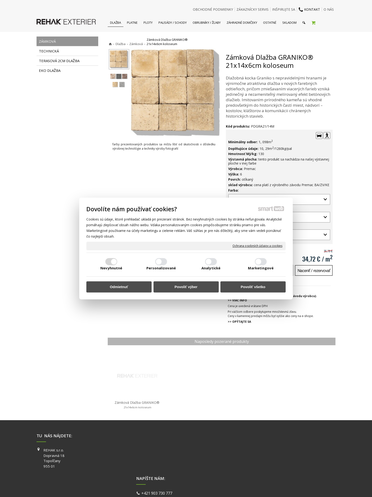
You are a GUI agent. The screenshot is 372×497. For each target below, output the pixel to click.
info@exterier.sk (157, 456)
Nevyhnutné (111, 268)
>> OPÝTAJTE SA (239, 322)
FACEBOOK (254, 450)
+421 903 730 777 (157, 450)
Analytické (210, 268)
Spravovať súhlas (259, 487)
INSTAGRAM (255, 457)
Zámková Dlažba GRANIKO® (137, 404)
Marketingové (261, 268)
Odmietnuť (119, 287)
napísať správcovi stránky (173, 487)
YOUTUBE (253, 463)
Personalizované (161, 268)
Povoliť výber (186, 287)
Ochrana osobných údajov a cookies (257, 246)
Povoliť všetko (253, 287)
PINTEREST (254, 470)
